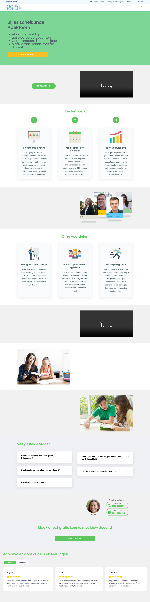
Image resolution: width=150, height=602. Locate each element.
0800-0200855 (12, 2)
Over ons (130, 2)
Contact (141, 2)
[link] (13, 7)
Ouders (10, 561)
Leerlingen (22, 561)
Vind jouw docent (43, 86)
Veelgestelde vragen (115, 2)
